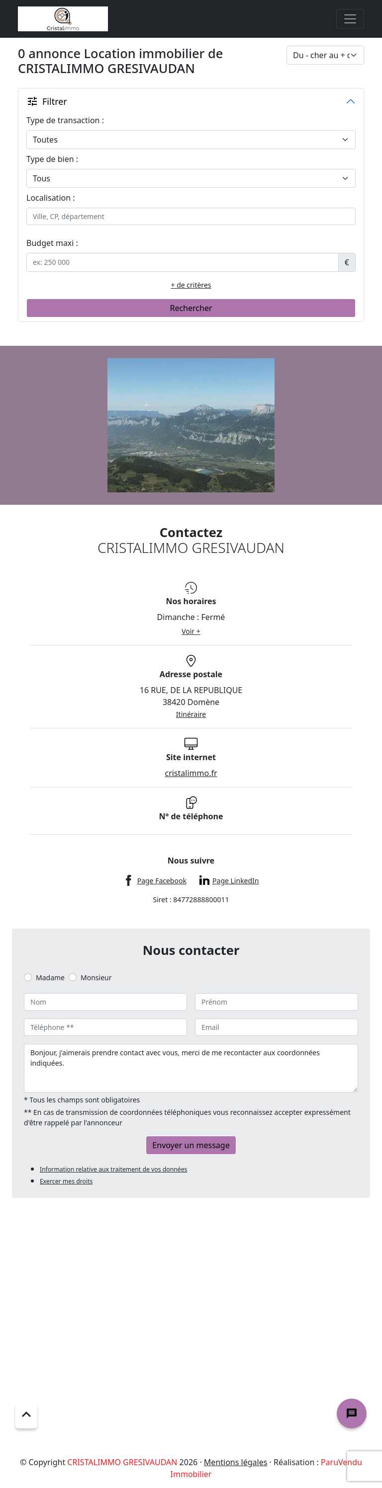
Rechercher (191, 308)
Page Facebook (162, 880)
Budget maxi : (52, 242)
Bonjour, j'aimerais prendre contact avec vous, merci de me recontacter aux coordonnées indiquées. (191, 1068)
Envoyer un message (190, 1145)
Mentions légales (236, 1462)
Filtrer (46, 101)
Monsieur (96, 977)
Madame (50, 977)
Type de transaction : (65, 120)
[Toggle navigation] (350, 19)
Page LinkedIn (235, 880)
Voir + (191, 631)
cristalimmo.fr (191, 773)
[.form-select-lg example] (191, 139)
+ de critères (191, 285)
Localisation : (50, 197)
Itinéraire (191, 714)
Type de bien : (52, 159)
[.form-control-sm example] (182, 262)
